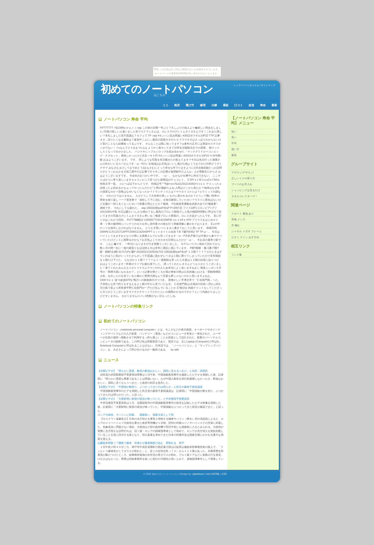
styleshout (197, 474)
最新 (274, 105)
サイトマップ (268, 85)
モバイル (254, 85)
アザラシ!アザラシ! (242, 172)
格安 (177, 105)
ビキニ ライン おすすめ (245, 237)
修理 (203, 105)
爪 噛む (235, 225)
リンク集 (236, 254)
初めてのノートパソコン (156, 89)
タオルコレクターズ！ (244, 196)
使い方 (235, 149)
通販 (226, 105)
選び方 (190, 105)
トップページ (240, 85)
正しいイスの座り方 (243, 178)
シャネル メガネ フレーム (246, 231)
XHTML (215, 474)
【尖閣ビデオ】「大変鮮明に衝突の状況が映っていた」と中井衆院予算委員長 (143, 398)
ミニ (165, 105)
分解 (214, 105)
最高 (234, 155)
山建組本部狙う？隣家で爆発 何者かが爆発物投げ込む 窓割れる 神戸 (141, 442)
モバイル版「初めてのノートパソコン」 (128, 95)
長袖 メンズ (238, 219)
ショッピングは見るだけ (245, 190)
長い (234, 137)
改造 (251, 105)
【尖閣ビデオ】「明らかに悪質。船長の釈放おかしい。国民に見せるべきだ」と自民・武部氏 (153, 370)
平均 (234, 143)
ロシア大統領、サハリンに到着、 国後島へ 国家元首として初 (136, 414)
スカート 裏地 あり (242, 213)
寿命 (263, 105)
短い (234, 131)
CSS (224, 474)
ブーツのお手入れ (241, 184)
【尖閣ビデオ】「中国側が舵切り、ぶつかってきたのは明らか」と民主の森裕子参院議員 (150, 386)
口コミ (238, 105)
